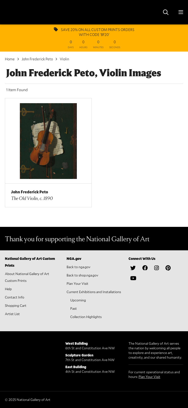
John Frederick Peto (37, 58)
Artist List (12, 313)
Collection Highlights (86, 316)
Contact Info (14, 297)
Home (10, 58)
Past (73, 308)
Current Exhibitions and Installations (94, 291)
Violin (64, 58)
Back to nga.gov (78, 267)
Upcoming (78, 300)
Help (8, 289)
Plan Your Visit (77, 283)
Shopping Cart (15, 305)
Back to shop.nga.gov (82, 275)
